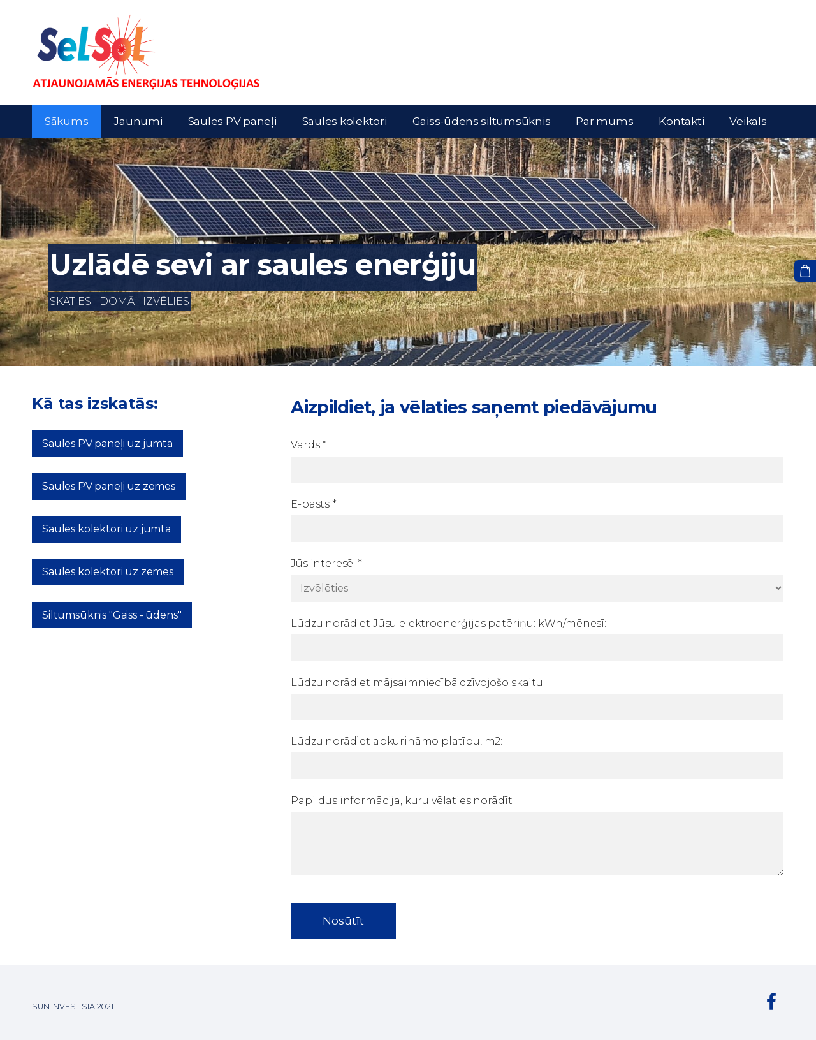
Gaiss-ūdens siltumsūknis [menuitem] (481, 121)
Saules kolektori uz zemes (107, 572)
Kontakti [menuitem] (681, 121)
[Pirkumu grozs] (805, 271)
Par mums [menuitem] (604, 121)
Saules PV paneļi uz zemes (108, 486)
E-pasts (314, 504)
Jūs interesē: (326, 563)
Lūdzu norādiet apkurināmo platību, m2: (396, 741)
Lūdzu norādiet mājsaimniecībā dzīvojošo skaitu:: (418, 683)
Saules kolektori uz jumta (106, 529)
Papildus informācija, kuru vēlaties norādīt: (402, 801)
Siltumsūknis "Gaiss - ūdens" (112, 615)
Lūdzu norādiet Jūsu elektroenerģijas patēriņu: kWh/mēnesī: (448, 623)
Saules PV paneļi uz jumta (107, 443)
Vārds (308, 445)
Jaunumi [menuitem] (137, 121)
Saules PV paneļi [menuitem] (232, 121)
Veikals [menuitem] (747, 121)
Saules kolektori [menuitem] (344, 121)
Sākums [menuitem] (66, 121)
